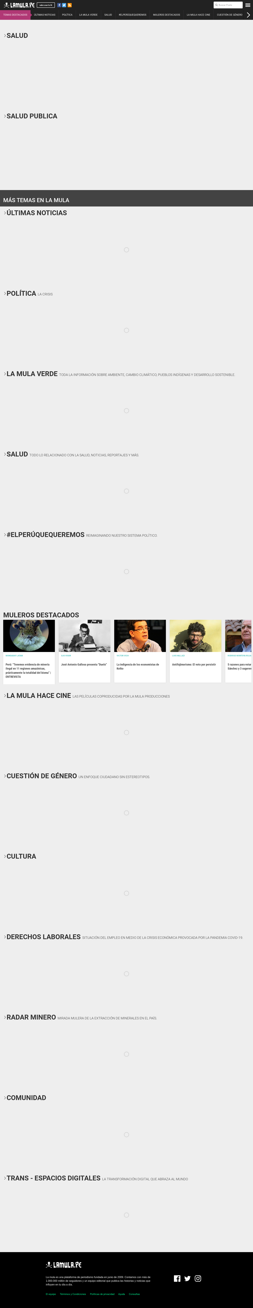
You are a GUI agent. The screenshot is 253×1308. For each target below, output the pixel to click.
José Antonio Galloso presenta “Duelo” (84, 664)
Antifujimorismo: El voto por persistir (194, 664)
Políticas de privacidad (102, 1294)
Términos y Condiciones (73, 1294)
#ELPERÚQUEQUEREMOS (132, 14)
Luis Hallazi (178, 656)
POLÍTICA (67, 14)
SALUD (108, 14)
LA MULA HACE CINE (198, 14)
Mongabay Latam (14, 656)
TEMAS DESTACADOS (15, 14)
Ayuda (121, 1294)
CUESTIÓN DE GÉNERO (229, 14)
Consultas (134, 1294)
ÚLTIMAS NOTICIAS (44, 14)
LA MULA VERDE (88, 14)
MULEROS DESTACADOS (166, 14)
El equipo (51, 1294)
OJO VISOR (66, 656)
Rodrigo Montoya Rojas (240, 656)
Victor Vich (123, 656)
